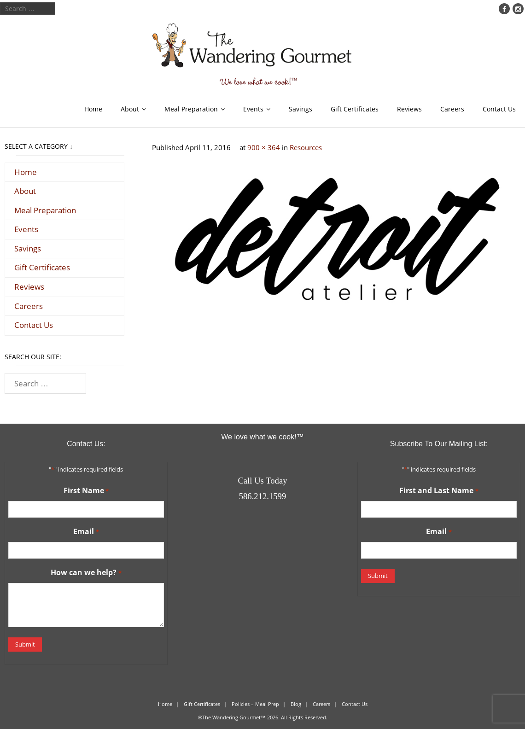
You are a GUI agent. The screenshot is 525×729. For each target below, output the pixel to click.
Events (253, 109)
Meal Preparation (191, 109)
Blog (296, 703)
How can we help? (86, 572)
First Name (86, 490)
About (130, 109)
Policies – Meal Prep (255, 703)
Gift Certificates (355, 109)
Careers (452, 109)
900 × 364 (263, 147)
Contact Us (499, 109)
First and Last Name (438, 490)
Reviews (409, 109)
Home (93, 109)
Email (86, 531)
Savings (300, 109)
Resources (306, 147)
